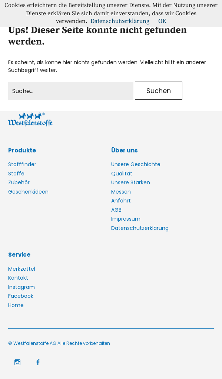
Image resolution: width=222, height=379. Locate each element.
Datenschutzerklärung (140, 228)
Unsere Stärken (130, 182)
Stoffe (16, 173)
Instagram (21, 287)
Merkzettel (21, 269)
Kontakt (18, 277)
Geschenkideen (28, 191)
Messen (121, 191)
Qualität (121, 173)
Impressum (125, 219)
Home (16, 305)
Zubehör (19, 182)
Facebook (20, 296)
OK (162, 21)
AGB (116, 210)
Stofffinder (22, 164)
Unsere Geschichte (135, 164)
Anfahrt (121, 200)
